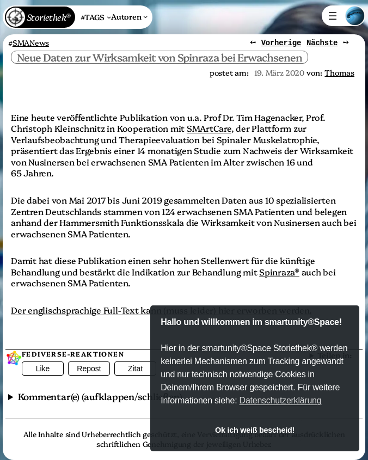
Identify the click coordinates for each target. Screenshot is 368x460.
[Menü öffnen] (332, 15)
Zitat (135, 368)
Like (43, 368)
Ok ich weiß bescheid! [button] (255, 430)
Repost (89, 368)
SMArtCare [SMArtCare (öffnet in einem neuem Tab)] (209, 128)
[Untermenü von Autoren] (129, 16)
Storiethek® (48, 17)
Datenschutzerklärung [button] (281, 400)
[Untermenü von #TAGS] (96, 17)
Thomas (339, 71)
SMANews (31, 42)
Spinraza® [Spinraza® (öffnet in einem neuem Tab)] (279, 271)
